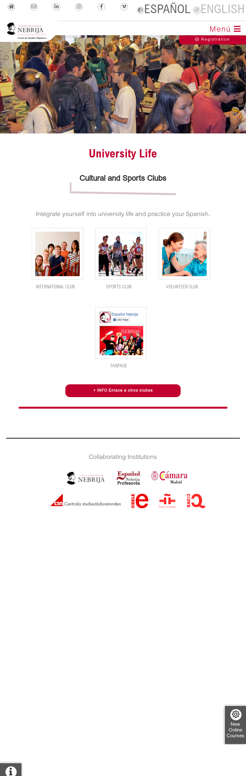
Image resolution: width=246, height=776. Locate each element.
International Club (57, 259)
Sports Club (120, 259)
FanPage (120, 338)
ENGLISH (219, 10)
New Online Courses (235, 724)
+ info (10, 771)
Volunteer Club (184, 259)
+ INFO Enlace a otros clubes (123, 391)
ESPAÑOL (163, 10)
